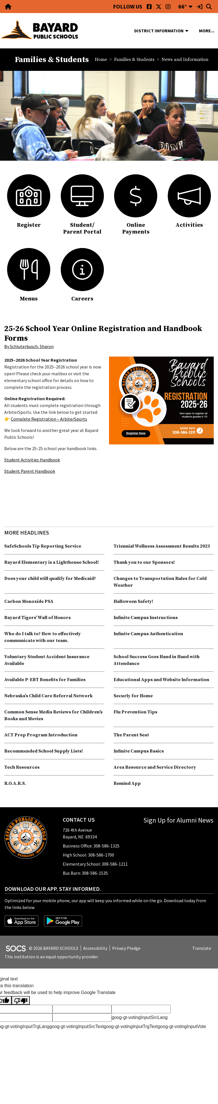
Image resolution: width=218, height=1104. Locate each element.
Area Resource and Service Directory (155, 767)
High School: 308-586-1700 (88, 855)
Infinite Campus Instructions (146, 617)
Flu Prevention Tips (135, 712)
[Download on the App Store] (22, 920)
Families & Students (134, 59)
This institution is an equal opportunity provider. (51, 956)
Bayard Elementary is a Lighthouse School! (51, 562)
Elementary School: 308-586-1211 (95, 864)
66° (182, 6)
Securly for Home (133, 696)
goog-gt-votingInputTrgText (131, 1026)
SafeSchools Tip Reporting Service (42, 546)
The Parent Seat (131, 735)
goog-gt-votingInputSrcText (76, 1026)
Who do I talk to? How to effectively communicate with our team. (42, 637)
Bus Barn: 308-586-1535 (85, 873)
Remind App (127, 783)
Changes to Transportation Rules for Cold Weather (160, 582)
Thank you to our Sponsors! (144, 562)
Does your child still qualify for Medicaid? (50, 578)
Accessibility (95, 948)
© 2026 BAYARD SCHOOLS (53, 948)
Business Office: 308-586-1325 (91, 846)
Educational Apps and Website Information (161, 680)
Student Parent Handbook (29, 471)
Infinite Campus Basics (139, 751)
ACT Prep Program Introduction (40, 735)
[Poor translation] (21, 1000)
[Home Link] (9, 6)
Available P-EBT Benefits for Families (44, 680)
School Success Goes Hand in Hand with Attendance (157, 660)
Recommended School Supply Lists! (43, 751)
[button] (189, 30)
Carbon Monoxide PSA (28, 601)
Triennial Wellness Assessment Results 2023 (162, 546)
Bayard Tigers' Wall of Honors (37, 617)
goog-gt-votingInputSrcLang (139, 1017)
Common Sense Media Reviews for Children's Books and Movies (53, 715)
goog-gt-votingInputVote (182, 1026)
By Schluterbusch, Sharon (29, 346)
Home (101, 59)
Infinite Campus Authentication (148, 634)
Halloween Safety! (133, 601)
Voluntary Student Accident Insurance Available (46, 660)
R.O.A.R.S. (15, 783)
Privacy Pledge (126, 948)
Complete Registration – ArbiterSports (49, 419)
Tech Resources (21, 767)
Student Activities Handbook (32, 460)
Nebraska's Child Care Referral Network (48, 696)
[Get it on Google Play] (63, 920)
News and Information (185, 59)
